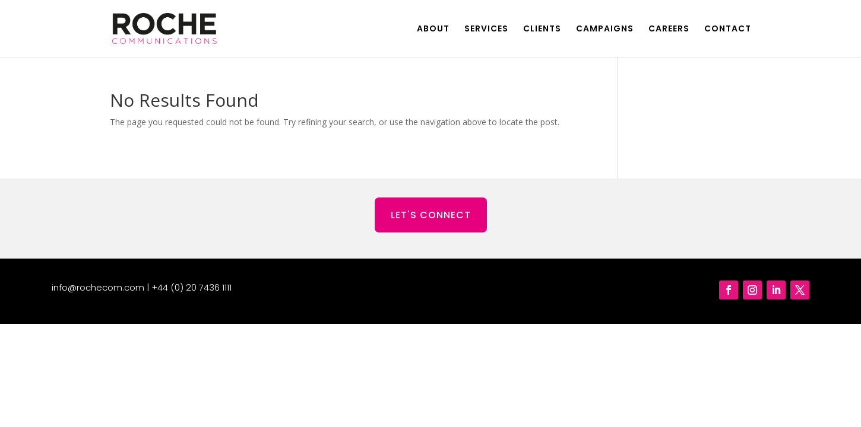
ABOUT (433, 29)
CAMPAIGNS (605, 29)
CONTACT (727, 29)
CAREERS (668, 29)
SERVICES (486, 29)
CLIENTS (542, 29)
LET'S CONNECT (431, 215)
